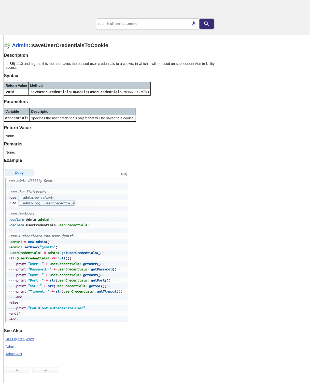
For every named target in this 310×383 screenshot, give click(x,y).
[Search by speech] (194, 24)
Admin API (14, 354)
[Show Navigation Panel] (296, 10)
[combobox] (147, 23)
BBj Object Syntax (20, 339)
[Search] (206, 23)
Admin (20, 45)
